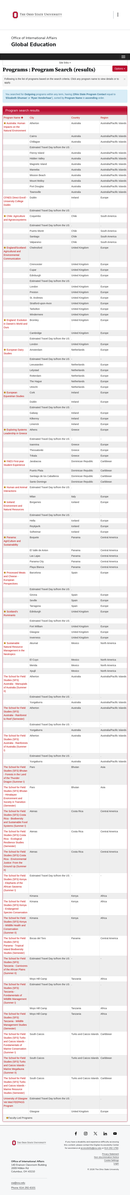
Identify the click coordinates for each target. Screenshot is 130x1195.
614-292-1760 (111, 1148)
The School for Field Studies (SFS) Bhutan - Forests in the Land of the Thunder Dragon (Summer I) (15, 774)
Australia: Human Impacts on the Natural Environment (15, 127)
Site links (65, 62)
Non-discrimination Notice (106, 1157)
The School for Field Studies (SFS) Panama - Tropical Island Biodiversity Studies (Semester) (14, 945)
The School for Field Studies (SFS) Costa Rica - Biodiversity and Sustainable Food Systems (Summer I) (15, 818)
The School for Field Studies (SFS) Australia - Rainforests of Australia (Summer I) (16, 743)
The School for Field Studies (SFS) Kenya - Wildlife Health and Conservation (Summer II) (15, 925)
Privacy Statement (110, 1154)
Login (116, 1163)
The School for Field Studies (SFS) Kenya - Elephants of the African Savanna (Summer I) (15, 883)
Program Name (13, 117)
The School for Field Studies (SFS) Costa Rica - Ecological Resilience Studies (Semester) (15, 839)
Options (120, 68)
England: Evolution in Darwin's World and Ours (15, 324)
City (32, 117)
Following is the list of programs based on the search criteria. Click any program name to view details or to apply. (65, 80)
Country (75, 117)
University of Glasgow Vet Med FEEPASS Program (15, 1102)
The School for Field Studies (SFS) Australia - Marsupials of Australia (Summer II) (15, 684)
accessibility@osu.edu (91, 1148)
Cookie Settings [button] (111, 1160)
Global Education (33, 44)
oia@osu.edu (18, 1182)
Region (104, 117)
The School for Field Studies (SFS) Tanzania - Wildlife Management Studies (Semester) (15, 1021)
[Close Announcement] (125, 79)
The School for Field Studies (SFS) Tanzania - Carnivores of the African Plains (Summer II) (15, 966)
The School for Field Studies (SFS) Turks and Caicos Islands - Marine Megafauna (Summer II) (15, 1065)
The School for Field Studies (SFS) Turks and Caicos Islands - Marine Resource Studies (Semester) (15, 1085)
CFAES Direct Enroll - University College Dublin (15, 201)
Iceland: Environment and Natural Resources (14, 506)
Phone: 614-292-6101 (23, 1187)
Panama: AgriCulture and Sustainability (12, 541)
